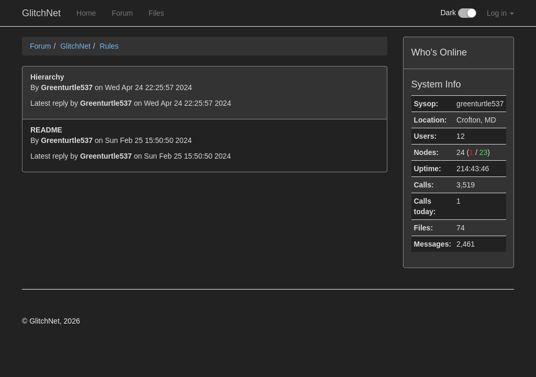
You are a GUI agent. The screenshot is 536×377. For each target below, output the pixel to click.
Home (86, 13)
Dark (458, 13)
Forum (121, 13)
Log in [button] (500, 13)
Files (156, 13)
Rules (109, 46)
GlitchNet (41, 13)
